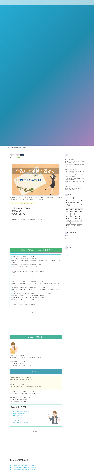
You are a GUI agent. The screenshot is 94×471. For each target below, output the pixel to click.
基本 (67, 227)
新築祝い (79, 225)
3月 (75, 204)
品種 (72, 216)
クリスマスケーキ (76, 200)
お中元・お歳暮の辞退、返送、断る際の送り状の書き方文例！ (24, 467)
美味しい (68, 225)
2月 (82, 209)
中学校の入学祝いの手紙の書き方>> (20, 420)
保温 (81, 211)
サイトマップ (70, 250)
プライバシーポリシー (71, 255)
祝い (73, 218)
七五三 (68, 220)
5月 (67, 204)
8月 (80, 218)
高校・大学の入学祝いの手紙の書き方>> (21, 422)
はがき (77, 211)
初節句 (68, 209)
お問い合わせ (70, 253)
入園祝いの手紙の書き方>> (18, 413)
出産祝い (77, 209)
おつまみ (74, 225)
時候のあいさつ (68, 235)
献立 (72, 220)
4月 (78, 202)
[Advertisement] (36, 236)
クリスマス (69, 200)
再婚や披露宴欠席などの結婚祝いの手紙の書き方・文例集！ (24, 469)
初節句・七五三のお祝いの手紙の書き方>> (21, 415)
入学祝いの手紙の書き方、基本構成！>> (21, 411)
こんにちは (67, 240)
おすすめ (80, 204)
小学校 (77, 220)
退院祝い (68, 218)
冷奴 (67, 211)
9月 (76, 216)
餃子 (71, 204)
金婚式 (72, 211)
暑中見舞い (73, 202)
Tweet (10, 157)
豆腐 (72, 209)
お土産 (68, 216)
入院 (66, 242)
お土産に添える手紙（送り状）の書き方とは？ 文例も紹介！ (24, 465)
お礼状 (68, 202)
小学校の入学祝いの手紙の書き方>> (20, 417)
